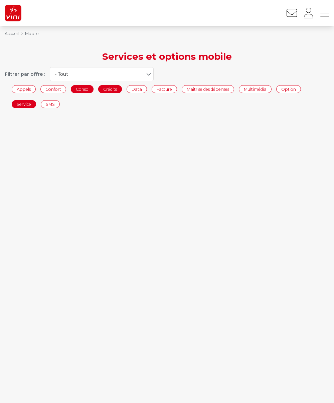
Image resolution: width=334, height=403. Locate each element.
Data (137, 88)
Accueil (12, 33)
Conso (82, 88)
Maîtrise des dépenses (208, 88)
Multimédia (255, 88)
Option (288, 88)
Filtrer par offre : (25, 74)
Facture (164, 88)
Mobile (32, 33)
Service (24, 104)
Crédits (110, 88)
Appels (24, 88)
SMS (50, 104)
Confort (53, 88)
